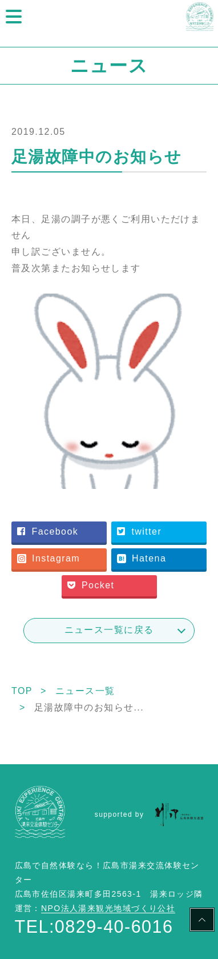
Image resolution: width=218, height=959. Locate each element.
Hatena (141, 558)
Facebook (47, 531)
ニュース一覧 (85, 691)
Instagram (48, 558)
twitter (139, 531)
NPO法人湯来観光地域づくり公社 (108, 908)
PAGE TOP (202, 921)
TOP (22, 691)
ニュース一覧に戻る (109, 630)
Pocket (91, 585)
